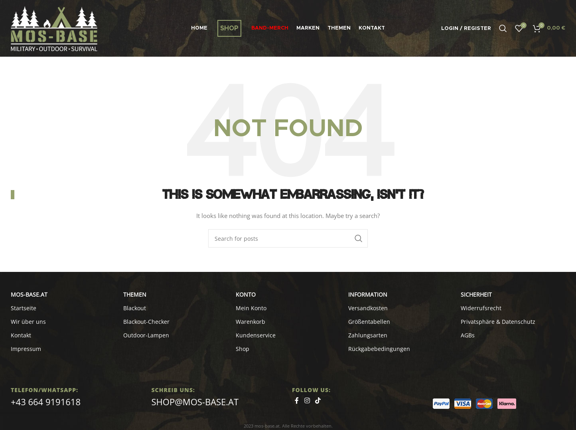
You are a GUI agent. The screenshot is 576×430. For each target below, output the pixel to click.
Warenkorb (250, 321)
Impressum (26, 349)
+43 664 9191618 (46, 402)
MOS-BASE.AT (29, 294)
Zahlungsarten (367, 335)
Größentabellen (369, 321)
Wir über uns (28, 321)
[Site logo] (54, 28)
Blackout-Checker (146, 321)
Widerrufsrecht (481, 308)
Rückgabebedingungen (379, 349)
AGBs (468, 335)
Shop (242, 349)
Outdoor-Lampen (146, 335)
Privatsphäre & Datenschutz (498, 321)
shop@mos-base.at (195, 402)
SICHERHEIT (476, 294)
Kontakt (21, 335)
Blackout (134, 308)
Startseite (23, 308)
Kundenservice (256, 335)
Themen (134, 294)
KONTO (246, 294)
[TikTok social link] (317, 401)
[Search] (503, 28)
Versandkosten (368, 308)
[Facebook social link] (297, 401)
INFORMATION (367, 294)
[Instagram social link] (307, 401)
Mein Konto (251, 308)
